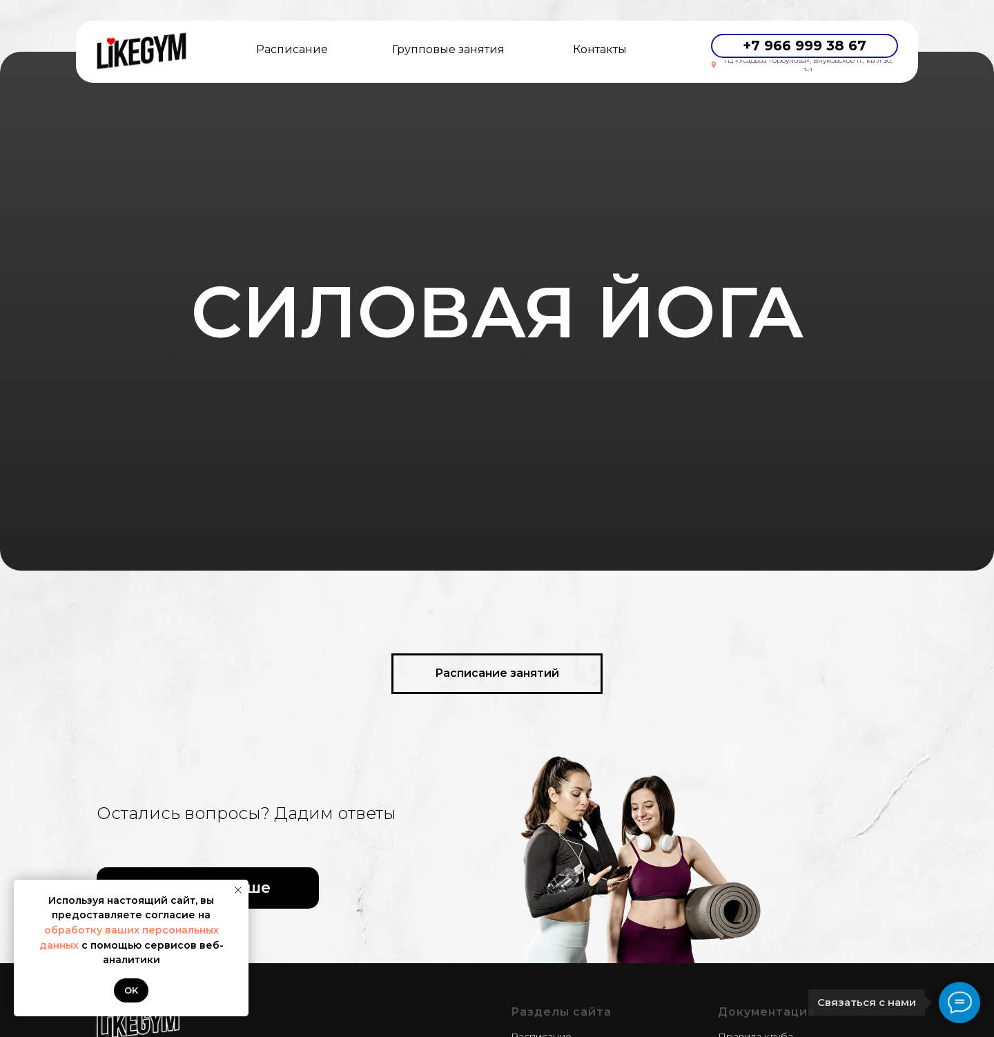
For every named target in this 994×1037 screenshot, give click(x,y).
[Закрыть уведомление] (238, 890)
